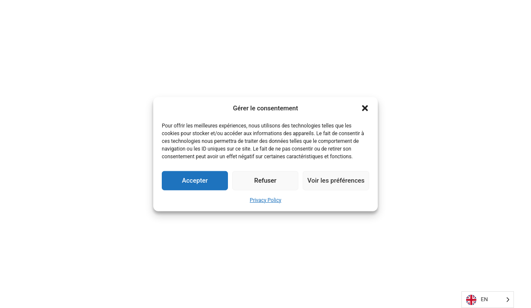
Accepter (194, 180)
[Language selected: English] (487, 299)
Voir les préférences (336, 180)
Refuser (265, 180)
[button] (365, 108)
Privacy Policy (265, 200)
